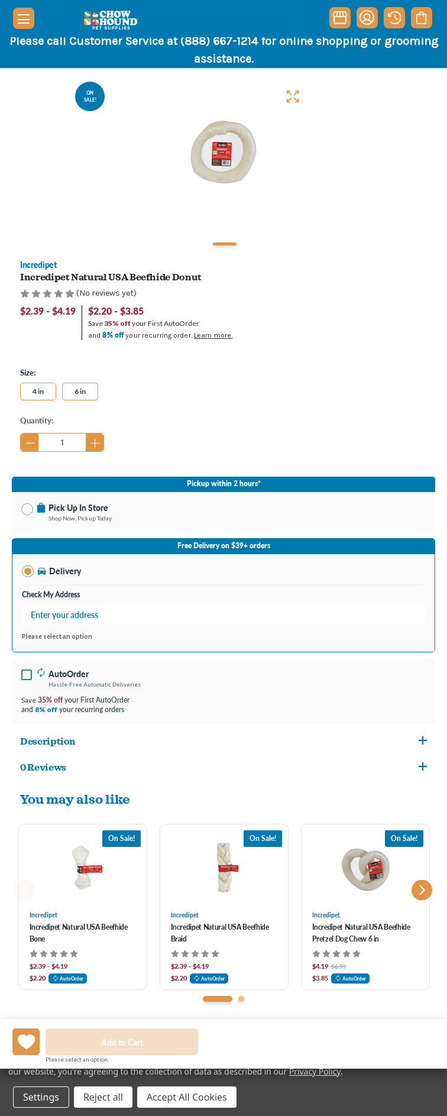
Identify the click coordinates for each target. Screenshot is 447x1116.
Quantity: (36, 420)
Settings (41, 1097)
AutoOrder (68, 978)
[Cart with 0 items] (421, 17)
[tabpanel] (223, 152)
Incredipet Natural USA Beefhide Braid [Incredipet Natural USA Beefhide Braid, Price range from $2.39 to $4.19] (220, 933)
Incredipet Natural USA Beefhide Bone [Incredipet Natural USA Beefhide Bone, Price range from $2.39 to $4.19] (79, 933)
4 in (38, 391)
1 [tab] (225, 243)
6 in (80, 391)
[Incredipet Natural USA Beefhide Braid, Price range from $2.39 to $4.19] (224, 867)
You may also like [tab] (75, 799)
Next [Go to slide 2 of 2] (422, 889)
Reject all (103, 1097)
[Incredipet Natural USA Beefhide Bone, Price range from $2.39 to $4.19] (83, 867)
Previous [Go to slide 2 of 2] (25, 889)
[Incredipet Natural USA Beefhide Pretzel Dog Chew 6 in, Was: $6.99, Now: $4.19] (365, 867)
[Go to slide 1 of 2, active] (217, 999)
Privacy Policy (315, 1071)
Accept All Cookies (187, 1097)
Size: (27, 372)
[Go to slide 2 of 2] (241, 999)
